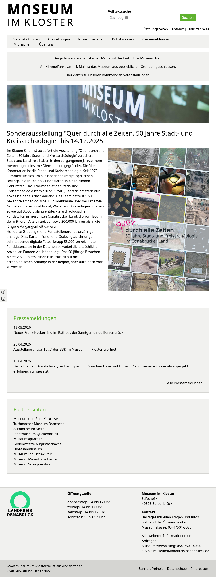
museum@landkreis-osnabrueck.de (181, 551)
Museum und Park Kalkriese (36, 418)
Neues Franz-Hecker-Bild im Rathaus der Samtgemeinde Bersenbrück (68, 332)
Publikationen (123, 39)
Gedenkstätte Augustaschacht (37, 444)
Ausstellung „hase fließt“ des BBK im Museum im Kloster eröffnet (65, 349)
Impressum (200, 568)
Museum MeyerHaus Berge (35, 459)
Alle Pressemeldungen (185, 383)
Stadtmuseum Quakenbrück (36, 434)
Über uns (46, 44)
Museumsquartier (28, 439)
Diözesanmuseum (28, 449)
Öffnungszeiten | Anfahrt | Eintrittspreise (176, 29)
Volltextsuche (119, 11)
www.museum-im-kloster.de (29, 566)
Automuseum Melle (29, 428)
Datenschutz (177, 568)
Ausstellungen (58, 39)
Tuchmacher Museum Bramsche (39, 423)
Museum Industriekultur (33, 454)
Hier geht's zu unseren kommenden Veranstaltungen (107, 75)
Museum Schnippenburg (33, 464)
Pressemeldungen (156, 39)
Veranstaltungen (27, 39)
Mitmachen (22, 44)
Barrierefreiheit (151, 568)
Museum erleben (91, 39)
